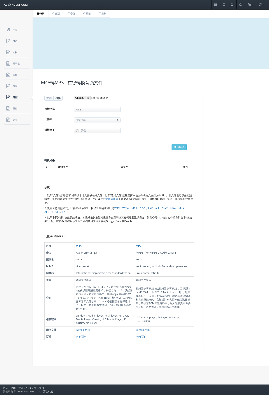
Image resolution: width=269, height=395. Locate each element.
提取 (102, 13)
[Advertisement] (150, 43)
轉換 (40, 13)
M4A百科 (81, 336)
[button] (215, 4)
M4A (173, 208)
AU (157, 208)
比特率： (49, 119)
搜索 (20, 387)
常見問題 (39, 387)
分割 (56, 13)
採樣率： (49, 129)
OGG (142, 208)
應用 (13, 387)
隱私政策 (48, 391)
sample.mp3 (143, 329)
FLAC (164, 208)
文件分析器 (111, 199)
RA (63, 212)
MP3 (134, 208)
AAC (150, 208)
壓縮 (87, 13)
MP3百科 (141, 336)
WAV (117, 208)
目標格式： (50, 108)
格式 (5, 387)
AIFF (47, 212)
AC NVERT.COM (16, 4)
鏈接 (58, 98)
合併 (71, 13)
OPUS (55, 212)
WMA (125, 208)
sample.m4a (83, 329)
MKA (181, 208)
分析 (28, 387)
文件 (49, 98)
